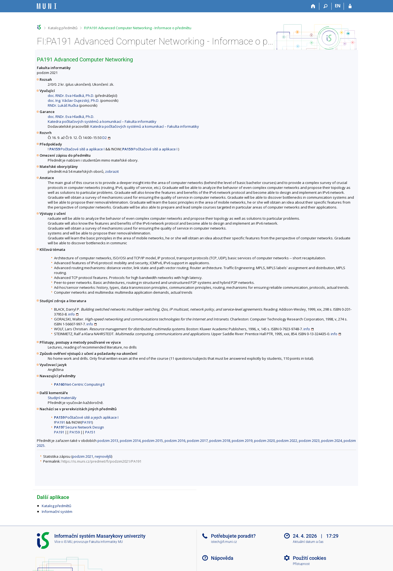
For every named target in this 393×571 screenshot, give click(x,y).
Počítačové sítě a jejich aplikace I (86, 417)
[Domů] (313, 6)
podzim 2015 (152, 440)
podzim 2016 (175, 440)
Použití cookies (309, 558)
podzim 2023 (309, 440)
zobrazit (112, 171)
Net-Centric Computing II (79, 384)
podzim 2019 (242, 440)
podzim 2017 (197, 440)
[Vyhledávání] (325, 6)
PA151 (90, 432)
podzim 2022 (286, 440)
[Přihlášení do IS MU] (350, 6)
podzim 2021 (82, 456)
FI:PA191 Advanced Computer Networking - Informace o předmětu (137, 27)
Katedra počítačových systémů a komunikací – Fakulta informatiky (102, 121)
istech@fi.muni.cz (224, 542)
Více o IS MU (63, 542)
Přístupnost (301, 564)
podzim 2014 (130, 440)
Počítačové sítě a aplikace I (77, 149)
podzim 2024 (331, 440)
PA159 (75, 432)
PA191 (60, 422)
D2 (104, 137)
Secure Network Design (79, 427)
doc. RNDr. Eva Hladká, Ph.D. (71, 95)
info (71, 314)
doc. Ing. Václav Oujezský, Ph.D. (73, 100)
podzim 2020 (264, 440)
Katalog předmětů (63, 27)
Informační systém (57, 511)
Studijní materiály (62, 397)
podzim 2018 (219, 440)
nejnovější (103, 456)
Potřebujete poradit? (233, 536)
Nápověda (222, 558)
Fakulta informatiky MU (106, 542)
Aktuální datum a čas (308, 542)
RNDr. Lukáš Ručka (63, 105)
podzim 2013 (107, 440)
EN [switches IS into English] (338, 6)
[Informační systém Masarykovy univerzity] (46, 6)
